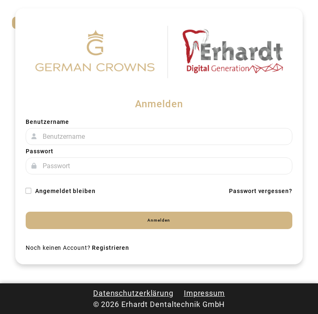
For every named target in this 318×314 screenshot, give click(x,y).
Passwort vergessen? (260, 191)
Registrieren (110, 247)
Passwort (39, 151)
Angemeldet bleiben (60, 191)
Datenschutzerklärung (133, 293)
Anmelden (158, 220)
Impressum (204, 293)
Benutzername (47, 121)
